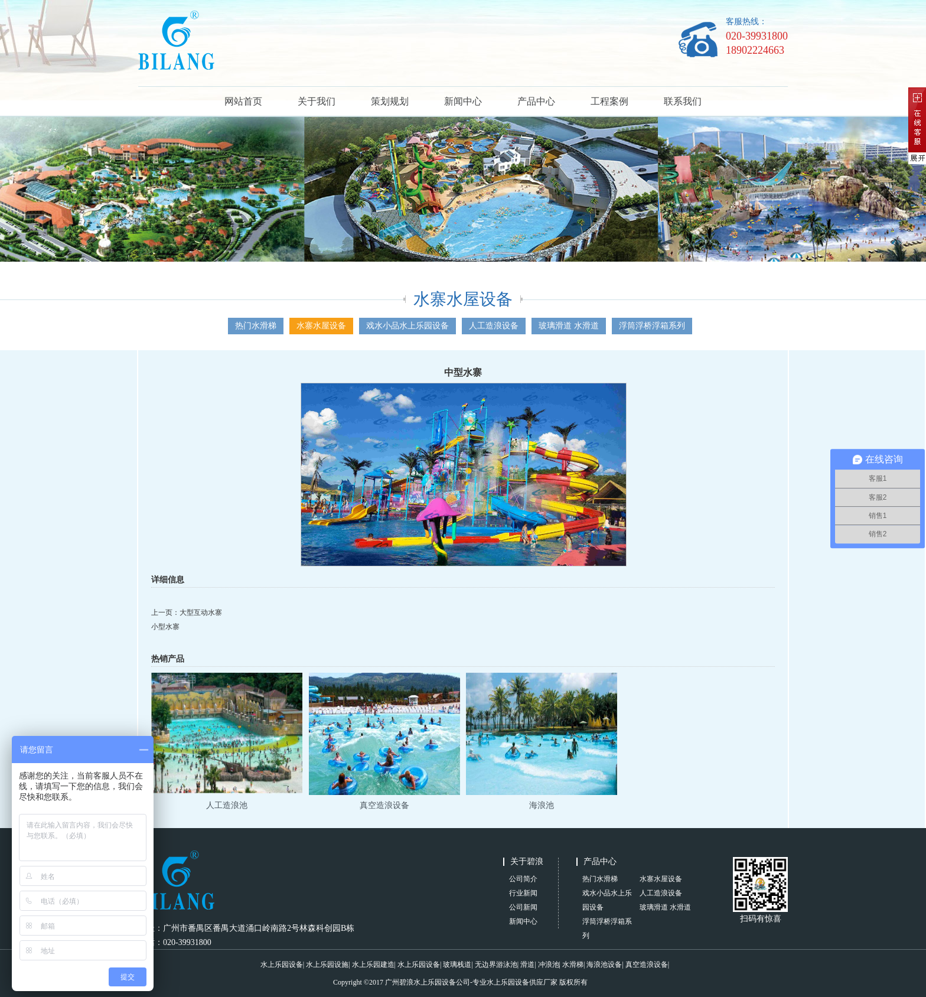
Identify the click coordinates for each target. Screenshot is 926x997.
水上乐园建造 (373, 964)
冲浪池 (548, 964)
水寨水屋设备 (321, 325)
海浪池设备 (604, 964)
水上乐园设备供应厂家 (522, 982)
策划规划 (390, 101)
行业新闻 (523, 893)
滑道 (527, 964)
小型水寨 (165, 627)
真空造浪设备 (384, 805)
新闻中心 (463, 101)
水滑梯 (572, 964)
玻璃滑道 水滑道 (569, 325)
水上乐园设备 (281, 964)
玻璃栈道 (457, 964)
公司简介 (523, 879)
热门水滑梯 (255, 325)
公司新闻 (523, 907)
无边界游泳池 (496, 964)
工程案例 (609, 101)
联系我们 (683, 101)
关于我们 (316, 101)
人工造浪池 (226, 805)
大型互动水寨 (201, 612)
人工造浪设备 (494, 325)
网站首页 (243, 101)
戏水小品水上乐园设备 (407, 325)
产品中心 (536, 101)
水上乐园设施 (327, 964)
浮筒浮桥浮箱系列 (652, 325)
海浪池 (541, 805)
